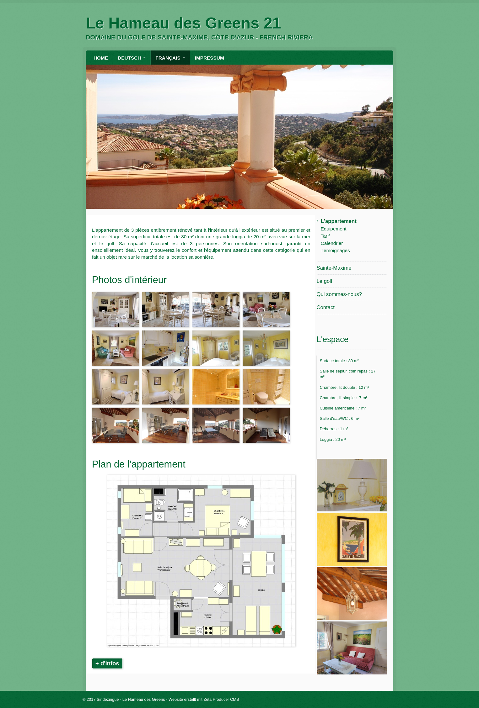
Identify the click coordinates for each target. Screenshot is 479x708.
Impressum (209, 58)
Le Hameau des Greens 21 (183, 23)
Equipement (334, 228)
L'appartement (339, 221)
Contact (326, 307)
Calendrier (332, 243)
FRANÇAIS (167, 58)
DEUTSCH (129, 58)
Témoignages (335, 250)
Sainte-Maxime (334, 268)
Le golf (324, 281)
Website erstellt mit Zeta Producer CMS (204, 699)
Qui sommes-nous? (339, 294)
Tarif (325, 236)
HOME (101, 58)
